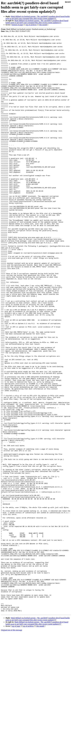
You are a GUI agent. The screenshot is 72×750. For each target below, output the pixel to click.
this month (43, 25)
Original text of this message (11, 746)
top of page (16, 742)
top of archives (31, 25)
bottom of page (17, 25)
